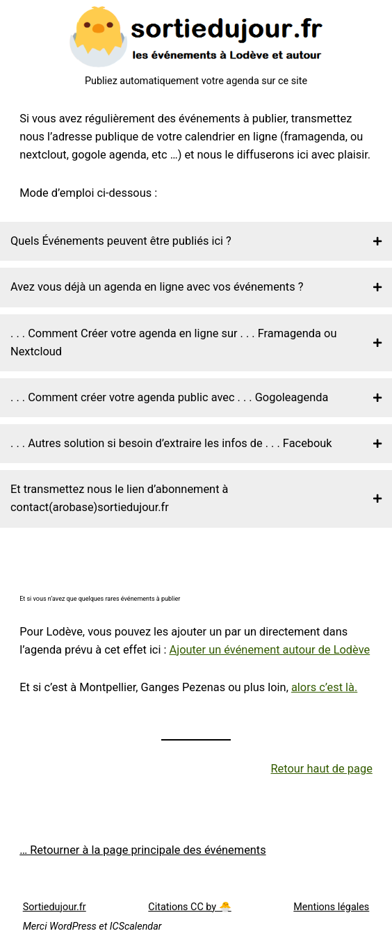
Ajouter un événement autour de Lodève (270, 649)
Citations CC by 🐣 (189, 907)
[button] (196, 241)
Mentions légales (331, 907)
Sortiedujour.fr (54, 907)
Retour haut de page (322, 768)
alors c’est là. (324, 687)
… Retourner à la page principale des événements (142, 850)
